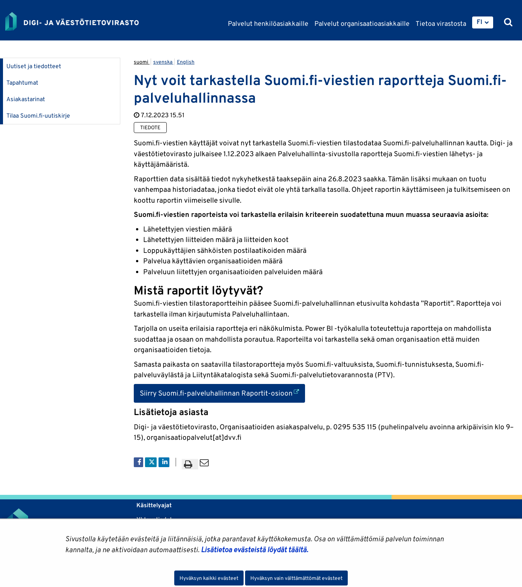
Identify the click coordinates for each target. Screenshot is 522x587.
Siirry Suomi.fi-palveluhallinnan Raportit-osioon (222, 392)
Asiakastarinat (25, 99)
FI (479, 22)
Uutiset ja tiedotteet (33, 66)
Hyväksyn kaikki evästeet (208, 578)
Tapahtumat (22, 83)
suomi (142, 61)
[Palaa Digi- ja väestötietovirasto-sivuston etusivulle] (72, 21)
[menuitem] (482, 22)
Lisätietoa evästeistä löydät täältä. (254, 549)
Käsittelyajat (154, 505)
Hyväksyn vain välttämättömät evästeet (296, 578)
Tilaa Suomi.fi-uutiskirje (38, 115)
